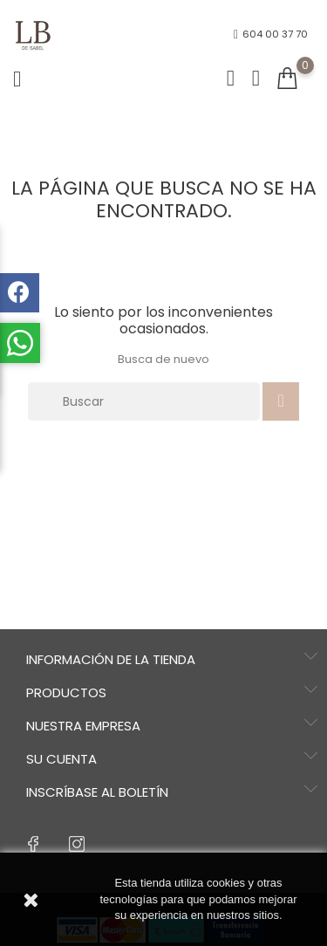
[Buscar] (144, 401)
